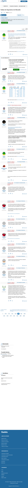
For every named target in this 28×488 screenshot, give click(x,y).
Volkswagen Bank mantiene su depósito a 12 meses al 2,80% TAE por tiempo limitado (8, 356)
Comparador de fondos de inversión (7, 454)
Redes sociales (3, 477)
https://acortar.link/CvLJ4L (20, 51)
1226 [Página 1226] (15, 313)
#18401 (9, 230)
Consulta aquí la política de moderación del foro (18, 311)
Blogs (2, 471)
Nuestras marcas (4, 444)
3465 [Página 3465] (24, 315)
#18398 (9, 182)
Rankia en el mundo (4, 440)
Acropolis (4, 263)
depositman (4, 207)
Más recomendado (4, 353)
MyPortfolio (3, 462)
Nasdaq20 (4, 274)
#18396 (9, 149)
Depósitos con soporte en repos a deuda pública (6, 378)
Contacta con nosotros (5, 441)
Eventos (2, 476)
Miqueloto (4, 78)
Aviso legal (7, 481)
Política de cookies (19, 481)
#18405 (9, 282)
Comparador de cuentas (5, 459)
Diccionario (3, 461)
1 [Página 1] (2, 313)
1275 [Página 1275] (11, 315)
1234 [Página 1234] (4, 315)
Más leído (9, 353)
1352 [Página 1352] (14, 315)
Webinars (2, 474)
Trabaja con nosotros (4, 446)
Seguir (4, 38)
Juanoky (4, 289)
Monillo (4, 37)
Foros (2, 469)
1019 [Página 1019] (5, 313)
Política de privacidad (12, 481)
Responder (3, 15)
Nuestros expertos (4, 443)
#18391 (9, 30)
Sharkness (4, 190)
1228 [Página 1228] (21, 313)
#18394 (9, 105)
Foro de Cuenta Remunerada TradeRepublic (5, 346)
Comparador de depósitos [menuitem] (14, 6)
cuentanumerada (4, 168)
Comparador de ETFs (4, 456)
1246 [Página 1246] (7, 315)
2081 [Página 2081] (20, 315)
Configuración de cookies (14, 483)
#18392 (9, 72)
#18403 (9, 256)
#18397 (9, 161)
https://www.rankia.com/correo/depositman (14, 213)
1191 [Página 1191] (9, 313)
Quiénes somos (3, 438)
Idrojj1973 (4, 124)
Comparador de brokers (5, 453)
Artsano (4, 110)
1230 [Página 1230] (24, 313)
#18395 (9, 117)
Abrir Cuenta (16, 69)
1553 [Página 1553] (17, 315)
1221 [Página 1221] (12, 313)
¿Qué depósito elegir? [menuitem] (22, 6)
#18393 (9, 83)
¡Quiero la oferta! (4, 22)
